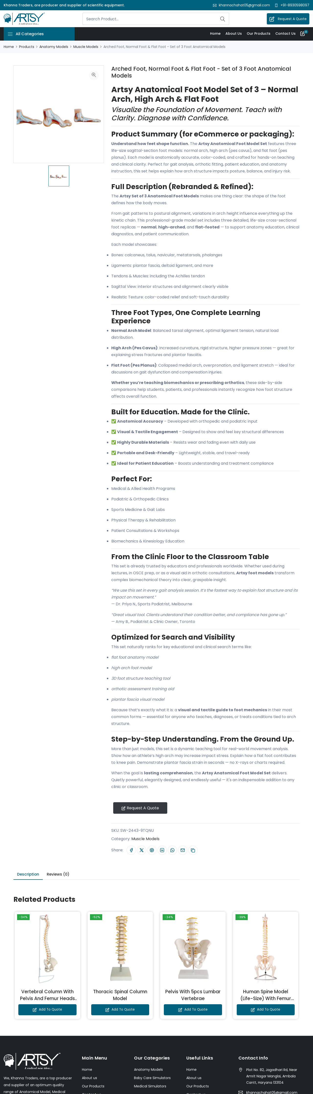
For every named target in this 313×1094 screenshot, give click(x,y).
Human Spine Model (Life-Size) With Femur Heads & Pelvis (265, 1000)
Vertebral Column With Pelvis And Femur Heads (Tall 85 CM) (47, 1000)
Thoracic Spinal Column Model (120, 996)
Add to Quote (47, 1011)
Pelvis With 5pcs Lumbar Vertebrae (193, 996)
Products (26, 47)
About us (233, 34)
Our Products (258, 34)
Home (215, 34)
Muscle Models (85, 47)
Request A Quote (288, 19)
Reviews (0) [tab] (59, 876)
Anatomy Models (53, 47)
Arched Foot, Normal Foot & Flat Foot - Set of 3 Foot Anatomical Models (188, 72)
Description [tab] (28, 876)
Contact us (285, 34)
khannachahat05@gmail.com (244, 5)
